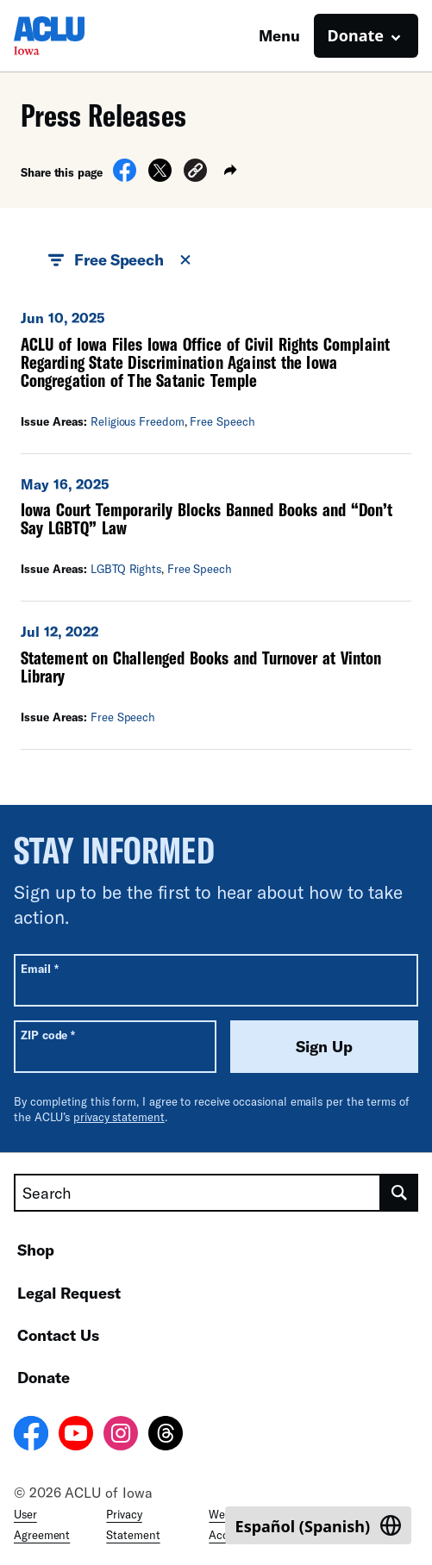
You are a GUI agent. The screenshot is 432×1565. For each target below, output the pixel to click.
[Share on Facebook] (124, 176)
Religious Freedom (138, 421)
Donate (43, 1377)
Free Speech (222, 421)
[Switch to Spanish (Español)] (318, 1525)
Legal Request (69, 1292)
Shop (35, 1249)
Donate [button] (356, 35)
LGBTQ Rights (126, 569)
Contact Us (58, 1334)
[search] (399, 1193)
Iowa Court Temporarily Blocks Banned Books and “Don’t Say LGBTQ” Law (206, 518)
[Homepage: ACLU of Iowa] (74, 35)
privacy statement (119, 1117)
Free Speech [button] (120, 260)
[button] (195, 173)
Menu (279, 35)
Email (39, 968)
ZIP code (48, 1034)
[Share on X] (160, 176)
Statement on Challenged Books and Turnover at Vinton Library (201, 666)
